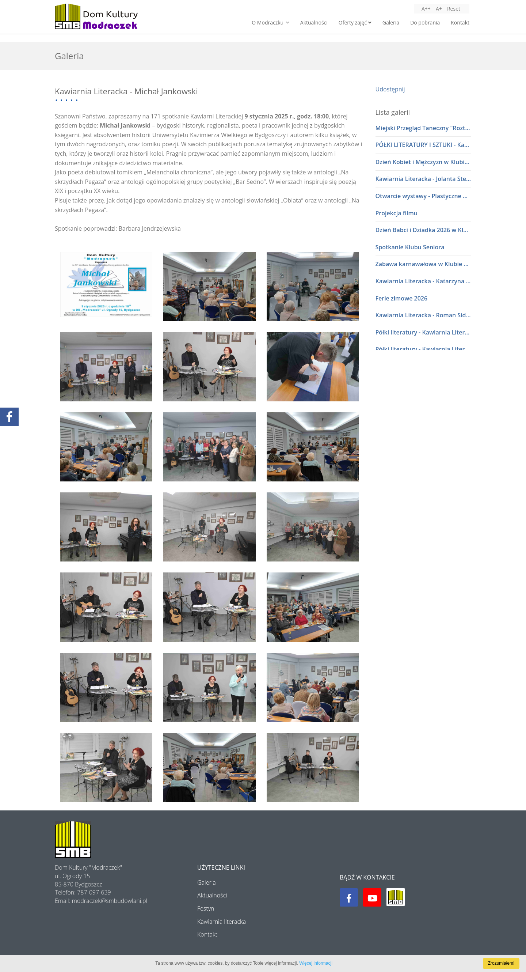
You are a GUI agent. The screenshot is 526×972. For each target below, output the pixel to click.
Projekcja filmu (397, 213)
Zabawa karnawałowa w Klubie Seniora (424, 264)
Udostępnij (390, 89)
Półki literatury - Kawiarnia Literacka (424, 332)
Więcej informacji (315, 963)
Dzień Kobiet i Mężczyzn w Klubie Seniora (424, 162)
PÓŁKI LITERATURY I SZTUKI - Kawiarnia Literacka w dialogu (424, 145)
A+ (439, 8)
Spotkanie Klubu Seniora (410, 247)
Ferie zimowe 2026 (402, 298)
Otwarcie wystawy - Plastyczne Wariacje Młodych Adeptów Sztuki (424, 196)
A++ (426, 8)
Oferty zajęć (355, 22)
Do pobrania (425, 22)
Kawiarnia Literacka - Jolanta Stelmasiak (424, 179)
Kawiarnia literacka (221, 922)
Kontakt (460, 22)
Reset (453, 8)
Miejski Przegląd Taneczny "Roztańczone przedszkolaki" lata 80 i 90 (424, 128)
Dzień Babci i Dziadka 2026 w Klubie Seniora (424, 230)
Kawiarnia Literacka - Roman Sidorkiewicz (424, 315)
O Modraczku (270, 22)
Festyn (205, 908)
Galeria (390, 22)
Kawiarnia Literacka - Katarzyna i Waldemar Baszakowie (424, 281)
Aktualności (314, 22)
